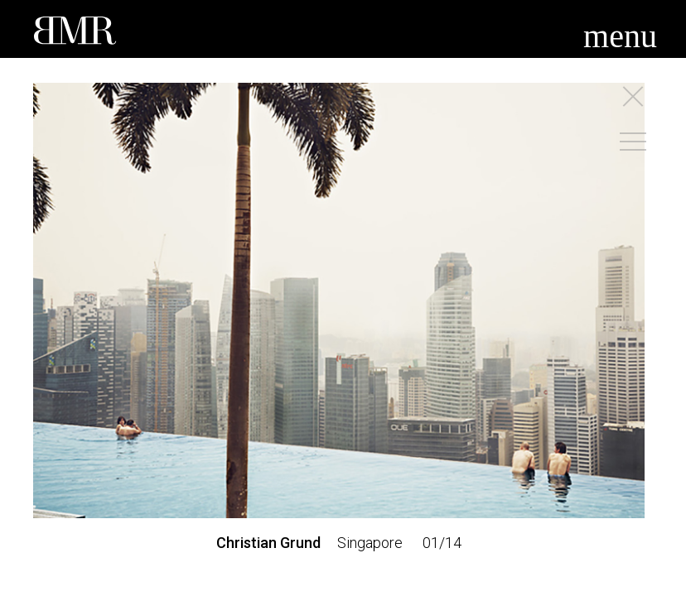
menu (620, 36)
